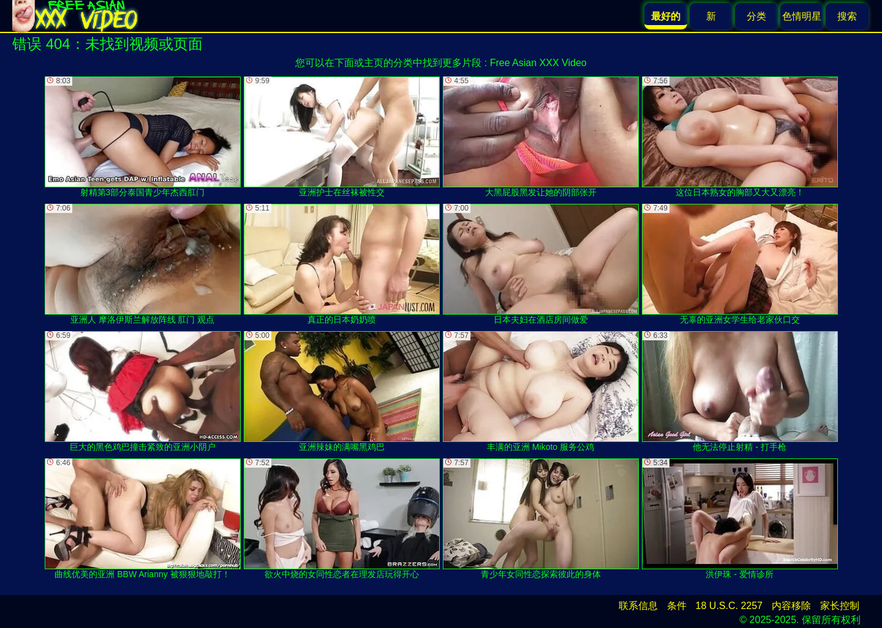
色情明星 (801, 16)
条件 (677, 605)
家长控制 (839, 605)
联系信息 (638, 605)
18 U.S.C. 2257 (729, 605)
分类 (756, 16)
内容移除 (791, 605)
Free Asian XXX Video (538, 63)
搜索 (847, 16)
